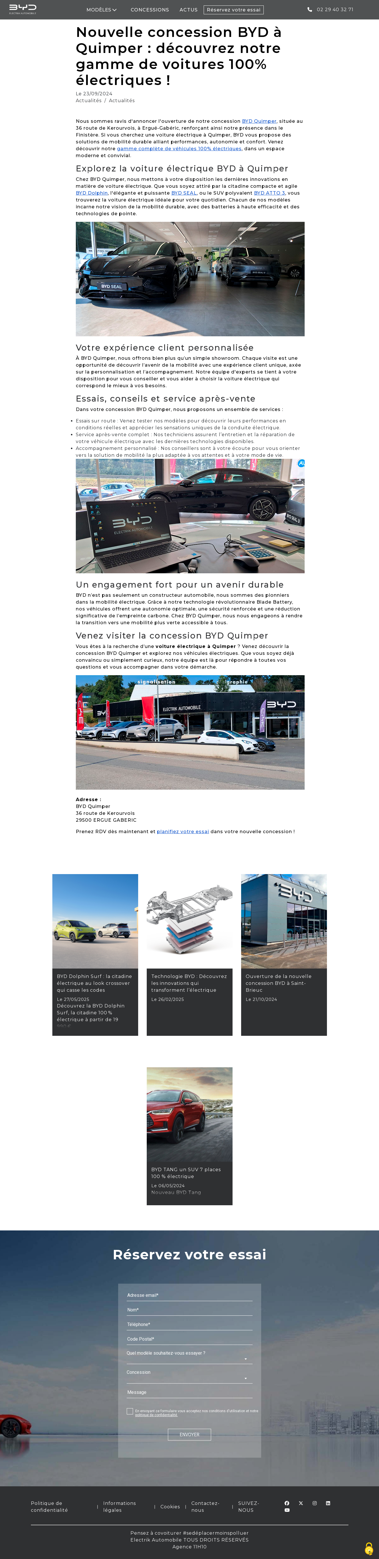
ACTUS (189, 10)
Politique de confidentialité (49, 1507)
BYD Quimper (259, 121)
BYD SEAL (184, 193)
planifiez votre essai (183, 831)
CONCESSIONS (150, 10)
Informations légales (119, 1507)
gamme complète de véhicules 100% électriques (179, 148)
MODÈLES (101, 10)
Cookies (170, 1506)
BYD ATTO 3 (269, 193)
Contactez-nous (205, 1507)
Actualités (89, 100)
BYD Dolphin (92, 193)
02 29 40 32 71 (330, 9)
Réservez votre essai (234, 10)
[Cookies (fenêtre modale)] (369, 1549)
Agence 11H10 (189, 1547)
